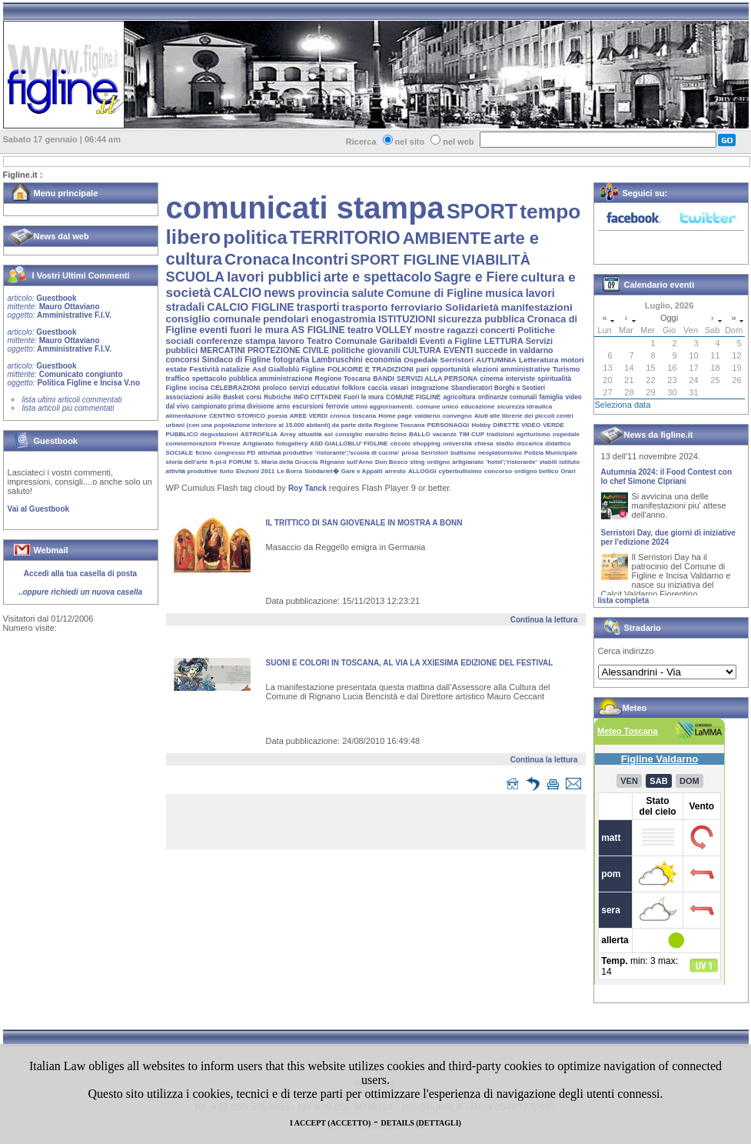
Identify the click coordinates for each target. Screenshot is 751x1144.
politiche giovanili (365, 350)
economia (383, 359)
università (457, 443)
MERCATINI (222, 350)
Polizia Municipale (550, 452)
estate (177, 369)
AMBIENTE (447, 238)
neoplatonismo (500, 452)
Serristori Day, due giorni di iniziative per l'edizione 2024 (668, 541)
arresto (395, 471)
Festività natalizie (219, 369)
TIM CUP (471, 434)
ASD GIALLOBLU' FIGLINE (348, 443)
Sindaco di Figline (236, 359)
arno (284, 406)
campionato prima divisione (232, 406)
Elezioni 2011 (255, 471)
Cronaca (257, 259)
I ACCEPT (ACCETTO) (330, 1123)
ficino (203, 452)
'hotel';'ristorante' (511, 462)
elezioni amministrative (511, 369)
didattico (557, 443)
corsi (253, 397)
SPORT (482, 211)
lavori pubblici (274, 277)
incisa (198, 388)
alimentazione (186, 415)
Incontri (320, 259)
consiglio (348, 434)
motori (571, 359)
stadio (505, 443)
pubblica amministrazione (271, 378)
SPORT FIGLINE (405, 260)
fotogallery (291, 443)
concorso (498, 471)
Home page (395, 415)
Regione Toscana (343, 378)
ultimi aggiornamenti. (382, 406)
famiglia (551, 397)
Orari (568, 471)
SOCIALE (180, 452)
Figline (177, 388)
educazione (477, 406)
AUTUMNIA (496, 359)
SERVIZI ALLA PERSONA (437, 378)
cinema (491, 378)
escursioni (308, 406)
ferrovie (337, 406)
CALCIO (237, 292)
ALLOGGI (422, 471)
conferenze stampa (236, 340)
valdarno (427, 415)
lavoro (291, 340)
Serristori (434, 452)
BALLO (419, 434)
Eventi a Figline (451, 340)
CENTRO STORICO (237, 415)
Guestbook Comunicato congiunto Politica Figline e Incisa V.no (74, 374)
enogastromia (343, 319)
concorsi (183, 359)
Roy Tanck (307, 488)
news (279, 292)
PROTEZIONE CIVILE (288, 350)
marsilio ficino (385, 434)
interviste (521, 378)
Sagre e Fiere (476, 277)
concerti (497, 330)
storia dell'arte (187, 462)
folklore (353, 388)
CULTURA (422, 350)
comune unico (438, 406)
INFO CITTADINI (317, 397)
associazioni (185, 397)
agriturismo (533, 434)
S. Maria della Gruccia (285, 462)
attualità (310, 434)
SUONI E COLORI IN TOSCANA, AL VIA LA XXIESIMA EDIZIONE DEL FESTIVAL (409, 663)
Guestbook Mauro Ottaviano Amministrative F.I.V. (59, 306)
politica (255, 237)
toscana (365, 415)
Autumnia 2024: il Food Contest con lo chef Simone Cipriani (667, 480)
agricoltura (459, 397)
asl (328, 434)
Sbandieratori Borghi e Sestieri (498, 388)
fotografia (291, 359)
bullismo (463, 452)
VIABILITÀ (496, 260)
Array (288, 434)
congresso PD (235, 452)
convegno (457, 415)
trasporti (318, 307)
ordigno (438, 462)
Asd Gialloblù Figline (288, 369)
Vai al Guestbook (39, 509)
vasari (399, 388)
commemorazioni (191, 443)
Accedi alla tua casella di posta (80, 573)
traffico (178, 378)
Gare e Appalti (362, 471)
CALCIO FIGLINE (250, 307)
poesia (277, 415)
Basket (233, 397)
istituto (569, 462)
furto (227, 471)
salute (367, 293)
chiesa (483, 443)
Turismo (566, 369)
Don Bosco (391, 462)
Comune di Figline (434, 293)
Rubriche (277, 397)
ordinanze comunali (507, 397)
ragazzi (462, 330)
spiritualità (554, 378)
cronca (340, 415)
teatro (360, 330)
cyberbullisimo (460, 471)
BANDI (383, 378)
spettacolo (209, 378)
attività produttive (192, 471)
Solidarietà (472, 307)
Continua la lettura (544, 619)
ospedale (566, 434)
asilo (213, 397)
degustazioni (219, 434)
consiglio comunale (213, 319)
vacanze (445, 434)
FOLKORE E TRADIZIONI (370, 369)
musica (504, 293)
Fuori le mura (364, 397)
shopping (426, 443)
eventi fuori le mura (243, 330)
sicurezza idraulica (524, 406)
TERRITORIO (345, 238)
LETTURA (503, 340)
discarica (530, 443)
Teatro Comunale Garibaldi (362, 340)
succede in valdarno (514, 350)
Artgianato (258, 443)
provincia (323, 292)
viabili (548, 462)
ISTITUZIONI (406, 319)
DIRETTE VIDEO (517, 425)
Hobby (480, 425)
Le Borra (289, 471)
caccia (378, 388)
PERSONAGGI (448, 425)
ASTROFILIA (259, 434)
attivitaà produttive (285, 452)
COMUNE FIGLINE (413, 397)
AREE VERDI (308, 415)
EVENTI (458, 350)
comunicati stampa (305, 208)
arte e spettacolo (377, 277)
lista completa (624, 600)
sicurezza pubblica (481, 319)
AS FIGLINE (318, 330)
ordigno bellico (536, 471)
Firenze (230, 443)
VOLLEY (394, 330)
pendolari (285, 319)
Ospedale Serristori (439, 359)
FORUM (240, 462)
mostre (429, 330)
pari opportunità (443, 369)
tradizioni (500, 434)
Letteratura (538, 359)
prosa (410, 452)
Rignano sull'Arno (346, 462)
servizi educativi (314, 388)
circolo (400, 443)
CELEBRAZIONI (236, 388)
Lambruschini (337, 359)
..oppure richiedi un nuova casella (80, 592)
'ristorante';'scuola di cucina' (357, 452)
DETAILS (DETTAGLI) (421, 1123)
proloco (274, 388)
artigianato (467, 462)
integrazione (429, 388)
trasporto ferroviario (392, 307)
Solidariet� (321, 471)
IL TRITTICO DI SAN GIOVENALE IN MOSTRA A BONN (364, 523)
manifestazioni (537, 307)
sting (417, 462)
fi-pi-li (218, 462)
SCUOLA (195, 277)
